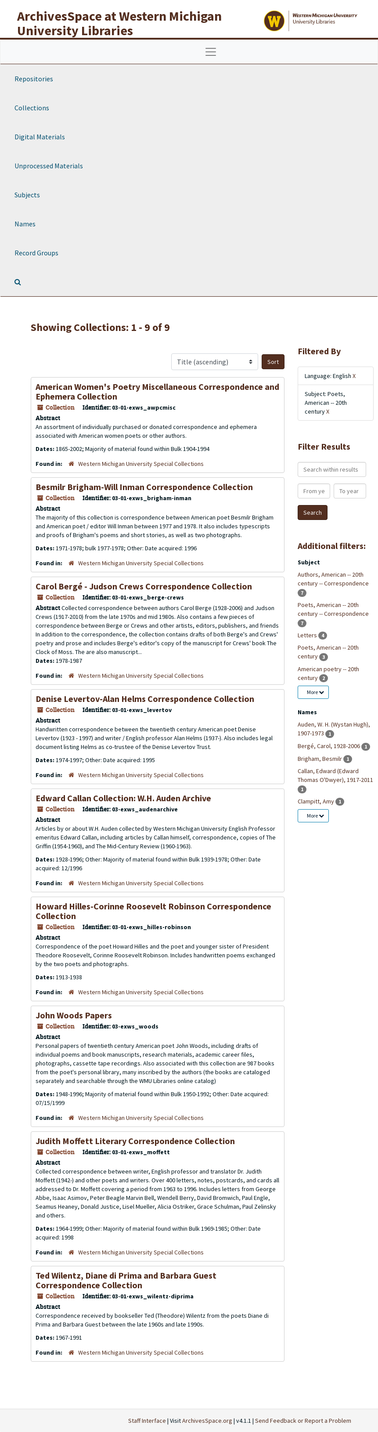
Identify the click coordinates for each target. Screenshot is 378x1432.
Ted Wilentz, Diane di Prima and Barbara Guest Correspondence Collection (126, 1280)
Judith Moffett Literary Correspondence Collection (135, 1140)
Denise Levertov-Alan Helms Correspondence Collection (145, 698)
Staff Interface (147, 1421)
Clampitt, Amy (316, 801)
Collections (31, 107)
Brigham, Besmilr (320, 759)
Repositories (33, 78)
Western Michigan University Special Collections (141, 464)
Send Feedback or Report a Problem (303, 1421)
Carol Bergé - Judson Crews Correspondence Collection (144, 586)
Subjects (27, 194)
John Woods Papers (74, 1015)
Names (25, 223)
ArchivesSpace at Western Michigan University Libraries (119, 23)
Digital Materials (39, 136)
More (315, 692)
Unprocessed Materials (48, 165)
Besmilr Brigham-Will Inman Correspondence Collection (144, 486)
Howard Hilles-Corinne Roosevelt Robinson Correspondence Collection (153, 911)
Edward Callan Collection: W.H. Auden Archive (123, 797)
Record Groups (36, 252)
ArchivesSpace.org (207, 1421)
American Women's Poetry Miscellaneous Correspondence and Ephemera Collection (157, 391)
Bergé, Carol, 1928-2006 (329, 746)
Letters (308, 635)
